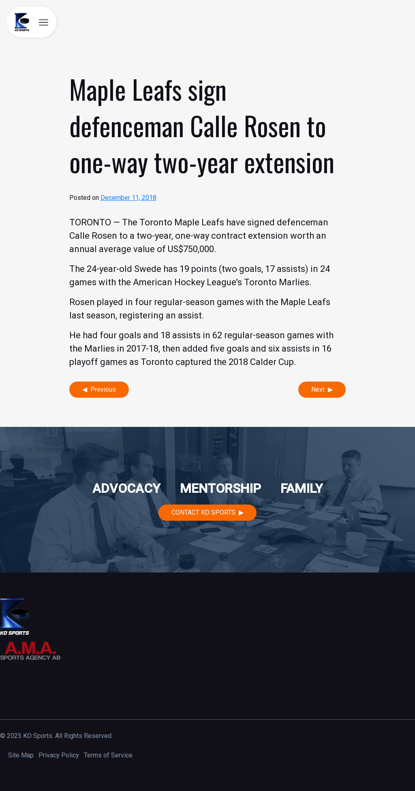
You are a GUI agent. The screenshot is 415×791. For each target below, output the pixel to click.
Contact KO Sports (203, 512)
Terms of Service (108, 755)
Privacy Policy (59, 755)
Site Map (21, 755)
